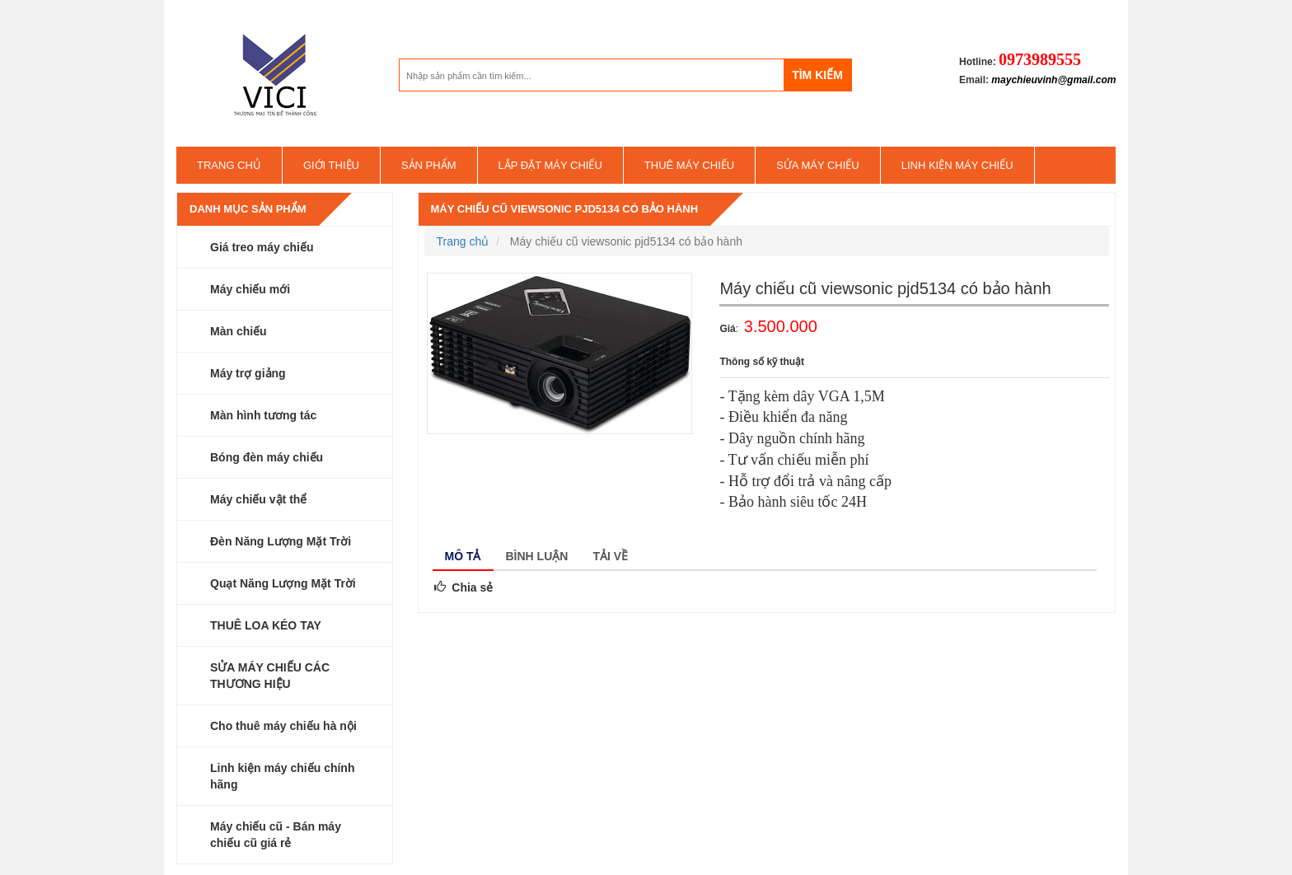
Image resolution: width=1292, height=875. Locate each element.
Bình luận (537, 556)
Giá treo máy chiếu (261, 247)
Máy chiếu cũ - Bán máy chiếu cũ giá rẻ (275, 834)
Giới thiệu (331, 165)
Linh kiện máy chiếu (957, 165)
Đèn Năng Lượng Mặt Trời (280, 541)
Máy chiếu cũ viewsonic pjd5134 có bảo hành (565, 209)
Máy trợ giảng (248, 373)
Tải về (610, 556)
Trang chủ (229, 165)
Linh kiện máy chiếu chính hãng (282, 776)
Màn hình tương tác (263, 415)
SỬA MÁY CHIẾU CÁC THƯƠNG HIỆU (270, 675)
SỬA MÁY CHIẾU (817, 165)
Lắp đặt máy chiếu (550, 165)
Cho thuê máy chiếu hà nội (283, 725)
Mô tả (463, 556)
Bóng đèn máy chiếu (266, 457)
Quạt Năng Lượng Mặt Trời (283, 583)
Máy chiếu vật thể (258, 499)
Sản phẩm (428, 165)
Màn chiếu (238, 331)
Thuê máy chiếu (689, 165)
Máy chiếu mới (250, 289)
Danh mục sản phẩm (248, 209)
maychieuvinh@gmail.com (1053, 80)
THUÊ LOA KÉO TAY (265, 625)
